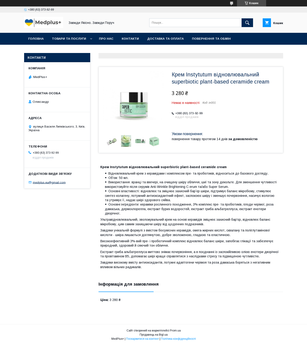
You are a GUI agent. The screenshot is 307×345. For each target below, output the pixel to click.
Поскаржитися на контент (142, 338)
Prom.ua (175, 330)
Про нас (106, 38)
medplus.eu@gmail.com (49, 182)
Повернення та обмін (211, 38)
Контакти (130, 38)
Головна (36, 38)
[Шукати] (247, 22)
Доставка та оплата (165, 38)
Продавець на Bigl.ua (154, 334)
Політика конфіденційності (178, 338)
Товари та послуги (69, 38)
